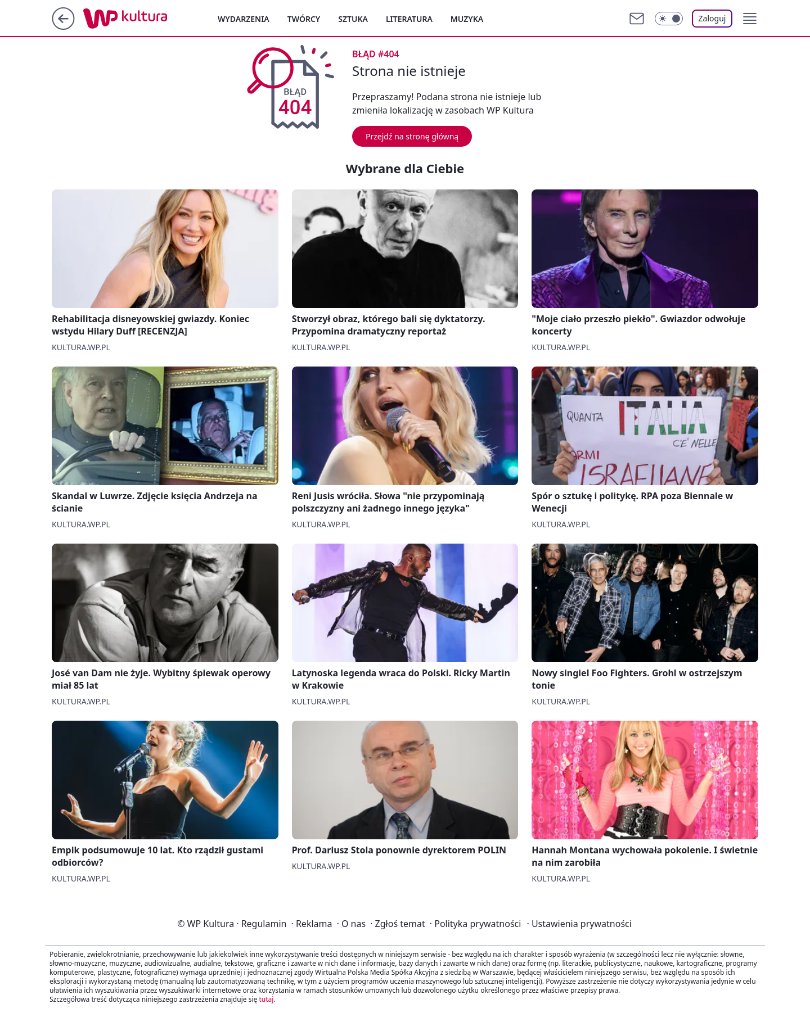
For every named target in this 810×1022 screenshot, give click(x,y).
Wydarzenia (243, 18)
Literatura (409, 18)
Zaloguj (712, 18)
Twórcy (304, 18)
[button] (750, 19)
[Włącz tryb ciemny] (669, 18)
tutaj (266, 999)
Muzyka (467, 18)
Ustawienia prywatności (578, 923)
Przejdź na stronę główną (412, 136)
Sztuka (353, 18)
